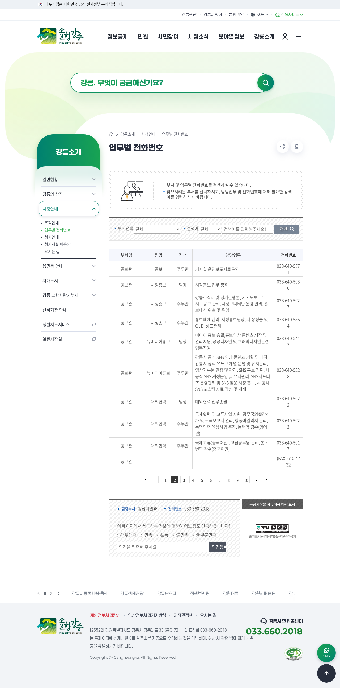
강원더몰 (231, 593)
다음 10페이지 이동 (256, 479)
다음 (51, 593)
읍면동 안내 (52, 266)
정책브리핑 (200, 593)
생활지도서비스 (56, 324)
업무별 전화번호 (57, 230)
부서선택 (125, 228)
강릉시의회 (212, 14)
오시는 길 (52, 251)
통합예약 (236, 14)
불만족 (183, 535)
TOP (326, 673)
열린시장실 (52, 339)
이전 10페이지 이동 (155, 479)
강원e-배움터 (263, 593)
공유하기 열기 (283, 146)
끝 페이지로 (265, 479)
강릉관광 (189, 14)
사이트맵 (299, 36)
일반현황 (50, 179)
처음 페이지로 (146, 479)
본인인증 (285, 36)
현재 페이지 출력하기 (297, 146)
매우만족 (128, 535)
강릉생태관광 (132, 593)
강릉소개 (127, 134)
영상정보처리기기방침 (147, 615)
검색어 (192, 228)
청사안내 (51, 237)
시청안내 (50, 208)
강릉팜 (295, 593)
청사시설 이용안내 (59, 244)
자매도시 (50, 280)
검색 (265, 82)
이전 (38, 593)
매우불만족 (206, 535)
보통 (164, 535)
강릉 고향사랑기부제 (60, 295)
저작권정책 (183, 615)
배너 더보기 (58, 593)
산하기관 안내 (54, 309)
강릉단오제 (167, 593)
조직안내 (51, 222)
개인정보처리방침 (105, 615)
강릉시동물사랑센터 (89, 593)
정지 (45, 593)
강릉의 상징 (52, 194)
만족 (148, 535)
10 (246, 480)
